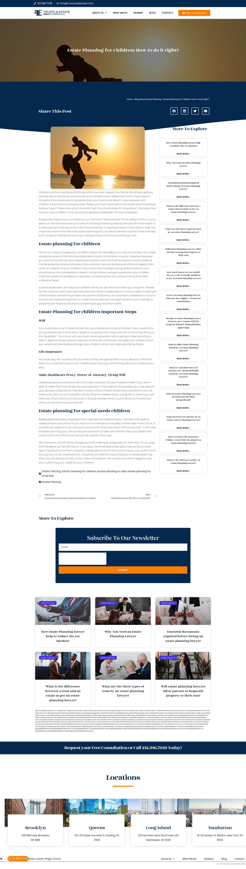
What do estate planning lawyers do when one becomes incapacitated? (183, 397)
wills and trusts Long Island (159, 722)
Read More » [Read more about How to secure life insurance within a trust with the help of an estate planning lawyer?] (183, 451)
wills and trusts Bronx (130, 722)
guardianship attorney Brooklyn (194, 726)
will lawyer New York (80, 722)
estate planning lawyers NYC (157, 724)
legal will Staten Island (85, 711)
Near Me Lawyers (88, 731)
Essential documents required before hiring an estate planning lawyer (183, 186)
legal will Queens (73, 711)
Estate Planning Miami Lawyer (110, 724)
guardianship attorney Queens (100, 729)
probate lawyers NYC (63, 717)
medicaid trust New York (202, 711)
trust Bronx (139, 720)
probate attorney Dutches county (139, 713)
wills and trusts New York (174, 722)
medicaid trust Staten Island (69, 713)
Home (130, 99)
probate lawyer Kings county (159, 715)
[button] (174, 111)
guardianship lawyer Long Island (158, 729)
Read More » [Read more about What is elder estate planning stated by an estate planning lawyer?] (183, 358)
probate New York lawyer (145, 717)
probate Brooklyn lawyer (143, 715)
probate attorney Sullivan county (106, 715)
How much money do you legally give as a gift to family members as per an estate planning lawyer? (183, 275)
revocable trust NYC (106, 720)
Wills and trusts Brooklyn (143, 722)
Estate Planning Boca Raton (68, 724)
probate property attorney (188, 717)
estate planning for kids (111, 471)
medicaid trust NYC (41, 713)
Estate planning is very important (59, 419)
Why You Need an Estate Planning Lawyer (183, 164)
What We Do (120, 12)
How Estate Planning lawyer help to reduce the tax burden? (183, 144)
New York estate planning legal (87, 713)
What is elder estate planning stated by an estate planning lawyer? (183, 347)
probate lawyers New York (48, 717)
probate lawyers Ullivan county (111, 717)
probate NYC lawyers (172, 717)
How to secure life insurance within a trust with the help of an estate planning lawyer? (183, 440)
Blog (152, 12)
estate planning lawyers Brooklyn (56, 726)
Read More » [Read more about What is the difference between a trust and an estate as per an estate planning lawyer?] (183, 220)
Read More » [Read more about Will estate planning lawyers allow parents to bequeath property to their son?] (183, 263)
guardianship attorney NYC (83, 729)
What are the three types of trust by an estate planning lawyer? (183, 231)
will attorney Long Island (163, 720)
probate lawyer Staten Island (78, 717)
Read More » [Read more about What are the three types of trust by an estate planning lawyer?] (183, 240)
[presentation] (82, 559)
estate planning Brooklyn (74, 726)
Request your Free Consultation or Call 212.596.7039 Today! (123, 747)
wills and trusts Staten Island (43, 724)
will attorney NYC (190, 720)
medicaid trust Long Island (186, 711)
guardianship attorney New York (65, 729)
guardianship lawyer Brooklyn (140, 729)
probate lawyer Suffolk (94, 717)
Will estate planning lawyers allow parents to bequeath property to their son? (183, 252)
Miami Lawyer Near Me (83, 724)
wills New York (133, 724)
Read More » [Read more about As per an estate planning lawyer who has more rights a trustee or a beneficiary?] (183, 309)
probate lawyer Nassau (192, 715)
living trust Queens (144, 711)
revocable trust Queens (119, 720)
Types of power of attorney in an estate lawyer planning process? (183, 418)
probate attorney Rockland (73, 715)
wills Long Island (124, 724)
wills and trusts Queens (202, 722)
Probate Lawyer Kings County (43, 859)
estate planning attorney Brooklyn (134, 726)
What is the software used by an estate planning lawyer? (183, 462)
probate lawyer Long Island (176, 715)
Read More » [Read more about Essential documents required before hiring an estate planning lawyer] (183, 197)
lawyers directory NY (77, 720)
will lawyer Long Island (67, 722)
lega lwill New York (53, 711)
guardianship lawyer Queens (43, 731)
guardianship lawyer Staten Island (63, 731)
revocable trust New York (91, 720)
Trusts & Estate (56, 12)
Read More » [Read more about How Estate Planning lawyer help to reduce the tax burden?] (183, 153)
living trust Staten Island (157, 711)
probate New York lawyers (175, 724)
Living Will (126, 394)
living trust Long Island (110, 711)
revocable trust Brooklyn (47, 720)
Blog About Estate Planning (148, 99)
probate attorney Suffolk (89, 715)
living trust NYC (134, 711)
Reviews (138, 12)
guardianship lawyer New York (177, 729)
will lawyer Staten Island (116, 722)
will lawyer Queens (103, 722)
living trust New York (123, 711)
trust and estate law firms (190, 724)
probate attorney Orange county (195, 713)
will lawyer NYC (92, 722)
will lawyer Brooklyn (54, 722)
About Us (99, 12)
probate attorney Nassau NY (176, 713)
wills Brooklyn (56, 724)
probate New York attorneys (128, 717)
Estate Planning (51, 471)
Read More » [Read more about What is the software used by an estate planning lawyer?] (183, 471)
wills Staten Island (143, 724)
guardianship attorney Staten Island (120, 729)
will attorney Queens (201, 720)
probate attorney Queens (57, 715)
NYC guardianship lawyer (121, 713)
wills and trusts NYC (189, 722)
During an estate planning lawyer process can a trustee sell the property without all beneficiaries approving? (183, 323)
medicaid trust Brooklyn (171, 711)
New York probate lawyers (105, 713)
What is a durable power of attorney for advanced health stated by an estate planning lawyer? (183, 372)
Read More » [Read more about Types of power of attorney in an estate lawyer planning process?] (183, 428)
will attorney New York (177, 720)
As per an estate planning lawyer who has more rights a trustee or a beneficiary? (183, 298)
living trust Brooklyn (97, 711)
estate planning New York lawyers (174, 726)
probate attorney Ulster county (126, 715)
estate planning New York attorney (91, 726)
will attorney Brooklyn (149, 720)
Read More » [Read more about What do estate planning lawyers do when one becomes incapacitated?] (183, 408)
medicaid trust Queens (54, 713)
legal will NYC (63, 711)
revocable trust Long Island (63, 720)
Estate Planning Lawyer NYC (195, 729)
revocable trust (131, 720)
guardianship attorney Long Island (45, 729)
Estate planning (49, 219)
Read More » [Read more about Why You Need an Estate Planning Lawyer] (183, 173)
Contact (167, 12)
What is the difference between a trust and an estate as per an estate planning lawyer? (183, 209)
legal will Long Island (41, 711)
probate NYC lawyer (160, 717)
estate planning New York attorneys (113, 726)
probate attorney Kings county (158, 713)
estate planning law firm (54, 14)
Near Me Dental (77, 731)
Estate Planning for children (79, 471)
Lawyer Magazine (96, 724)
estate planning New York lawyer (154, 726)
